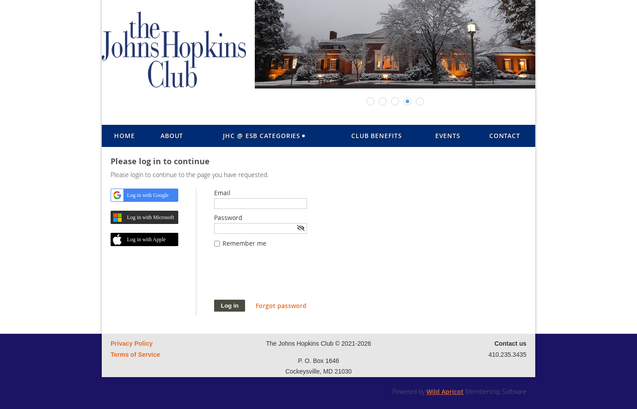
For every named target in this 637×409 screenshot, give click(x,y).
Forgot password (281, 305)
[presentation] (281, 278)
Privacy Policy (132, 343)
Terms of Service (135, 354)
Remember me (244, 243)
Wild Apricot (445, 391)
